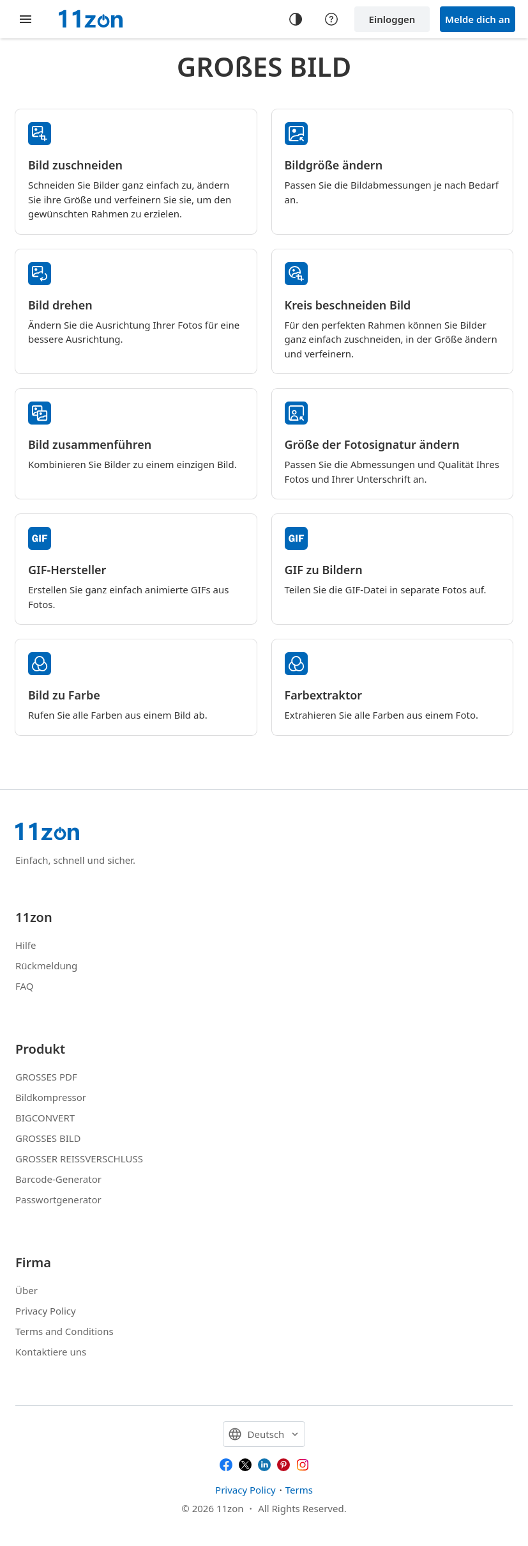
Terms (299, 1489)
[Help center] (331, 19)
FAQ (24, 986)
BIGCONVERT (45, 1117)
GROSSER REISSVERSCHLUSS (79, 1158)
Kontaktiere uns (50, 1351)
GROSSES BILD (48, 1138)
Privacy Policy (45, 1310)
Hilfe (25, 945)
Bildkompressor (50, 1097)
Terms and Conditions (64, 1331)
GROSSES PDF (46, 1076)
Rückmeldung (46, 965)
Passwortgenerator (58, 1199)
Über (26, 1290)
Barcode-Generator (58, 1179)
